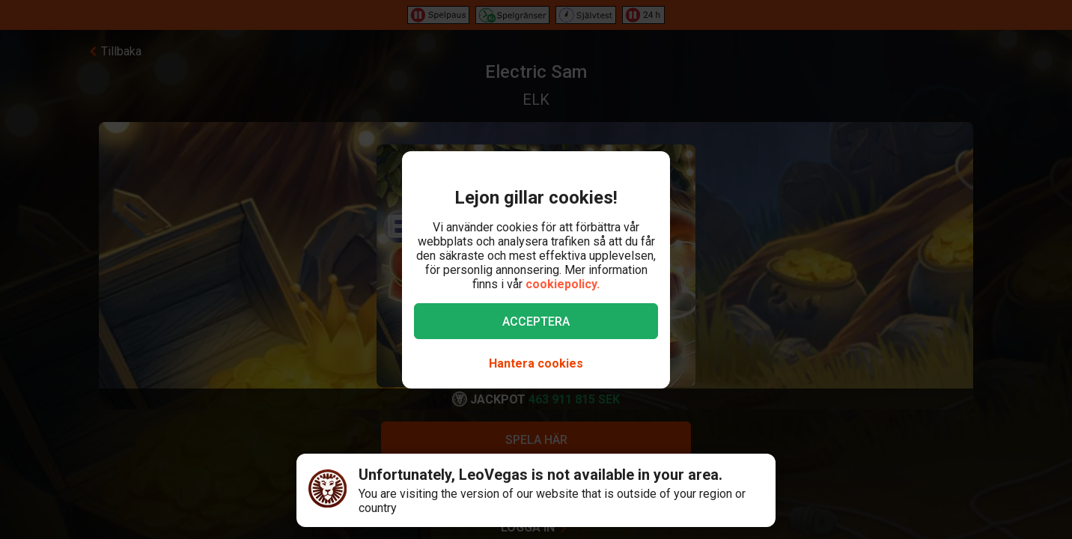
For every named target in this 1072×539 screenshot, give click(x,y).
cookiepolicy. (563, 284)
